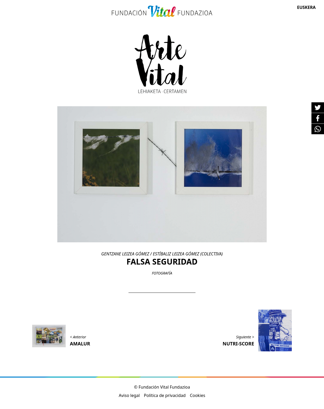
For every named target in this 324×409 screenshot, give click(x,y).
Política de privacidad (165, 395)
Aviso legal (129, 395)
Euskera (306, 7)
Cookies (197, 395)
